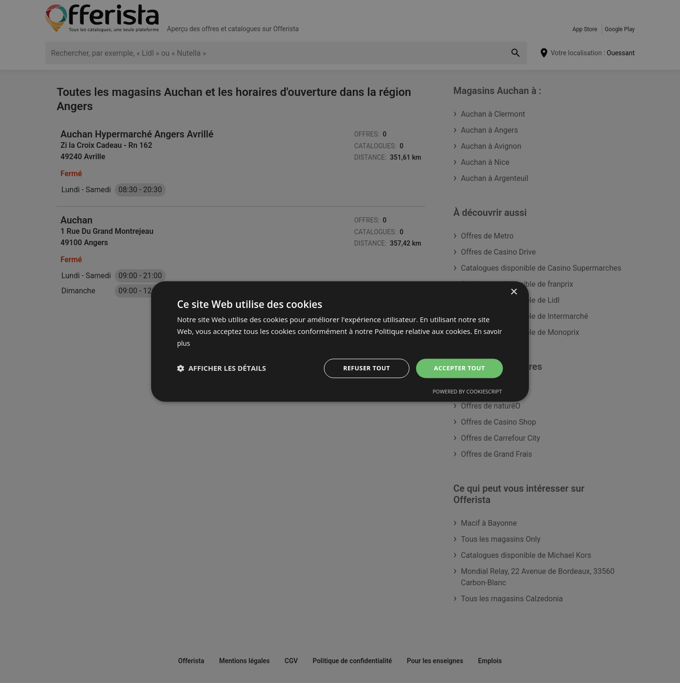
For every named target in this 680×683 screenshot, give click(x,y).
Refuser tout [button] (362, 367)
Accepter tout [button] (457, 367)
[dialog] (340, 341)
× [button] (513, 291)
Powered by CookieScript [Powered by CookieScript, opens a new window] (467, 392)
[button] (221, 368)
